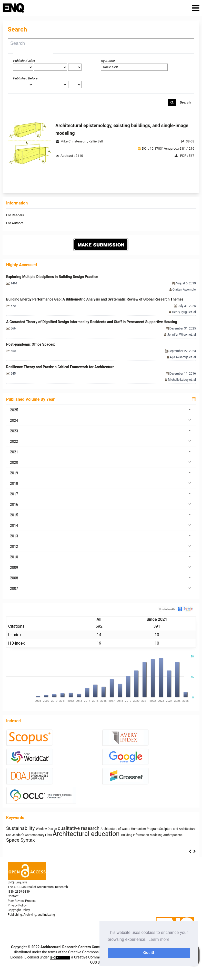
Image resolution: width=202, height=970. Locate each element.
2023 (101, 430)
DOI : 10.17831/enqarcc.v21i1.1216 (168, 148)
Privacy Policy (17, 905)
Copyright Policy (19, 910)
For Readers (15, 215)
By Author (108, 61)
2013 (101, 535)
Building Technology (159, 830)
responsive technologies (38, 841)
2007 (101, 588)
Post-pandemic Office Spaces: (30, 344)
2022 (101, 441)
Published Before (25, 78)
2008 (101, 577)
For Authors (15, 223)
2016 (101, 504)
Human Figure (16, 830)
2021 (101, 451)
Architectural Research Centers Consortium (76, 947)
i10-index (16, 643)
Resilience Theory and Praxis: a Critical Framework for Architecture (60, 367)
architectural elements (156, 835)
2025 (101, 409)
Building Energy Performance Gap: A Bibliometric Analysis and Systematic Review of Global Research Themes (95, 299)
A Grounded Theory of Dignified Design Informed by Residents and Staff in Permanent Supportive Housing (91, 322)
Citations (16, 626)
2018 (101, 483)
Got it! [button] (148, 953)
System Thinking (37, 830)
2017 (101, 493)
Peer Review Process (22, 901)
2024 (101, 420)
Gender (105, 830)
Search (185, 102)
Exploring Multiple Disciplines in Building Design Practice (52, 277)
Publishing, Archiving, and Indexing (31, 914)
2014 (101, 525)
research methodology (74, 835)
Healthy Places (115, 835)
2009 (101, 567)
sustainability (74, 828)
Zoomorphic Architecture (127, 830)
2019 (101, 472)
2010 (101, 556)
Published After (24, 61)
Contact (13, 896)
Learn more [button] (158, 939)
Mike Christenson (73, 141)
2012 (101, 546)
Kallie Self (96, 141)
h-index (14, 634)
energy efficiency (38, 836)
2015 (101, 514)
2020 (101, 462)
